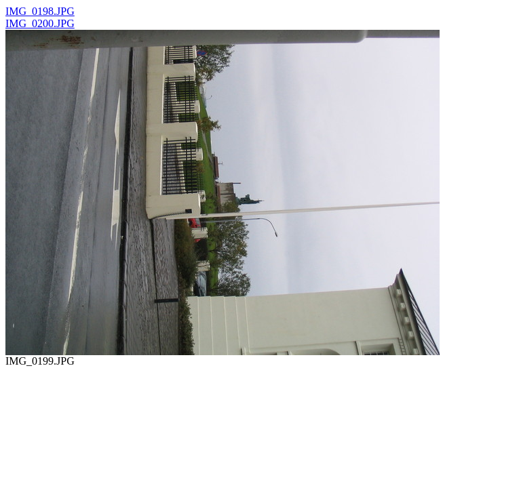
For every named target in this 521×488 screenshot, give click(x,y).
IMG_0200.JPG (40, 23)
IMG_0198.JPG (40, 11)
